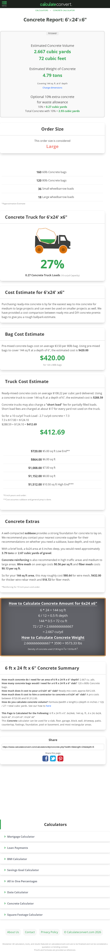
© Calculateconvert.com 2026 (82, 932)
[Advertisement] (55, 794)
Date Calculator (16, 891)
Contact (30, 932)
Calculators (41, 10)
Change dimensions (52, 87)
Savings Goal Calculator (21, 869)
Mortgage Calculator (19, 836)
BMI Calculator (15, 858)
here (48, 705)
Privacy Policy (49, 932)
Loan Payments (16, 847)
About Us (13, 932)
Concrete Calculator (64, 10)
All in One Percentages (20, 880)
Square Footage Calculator (23, 914)
